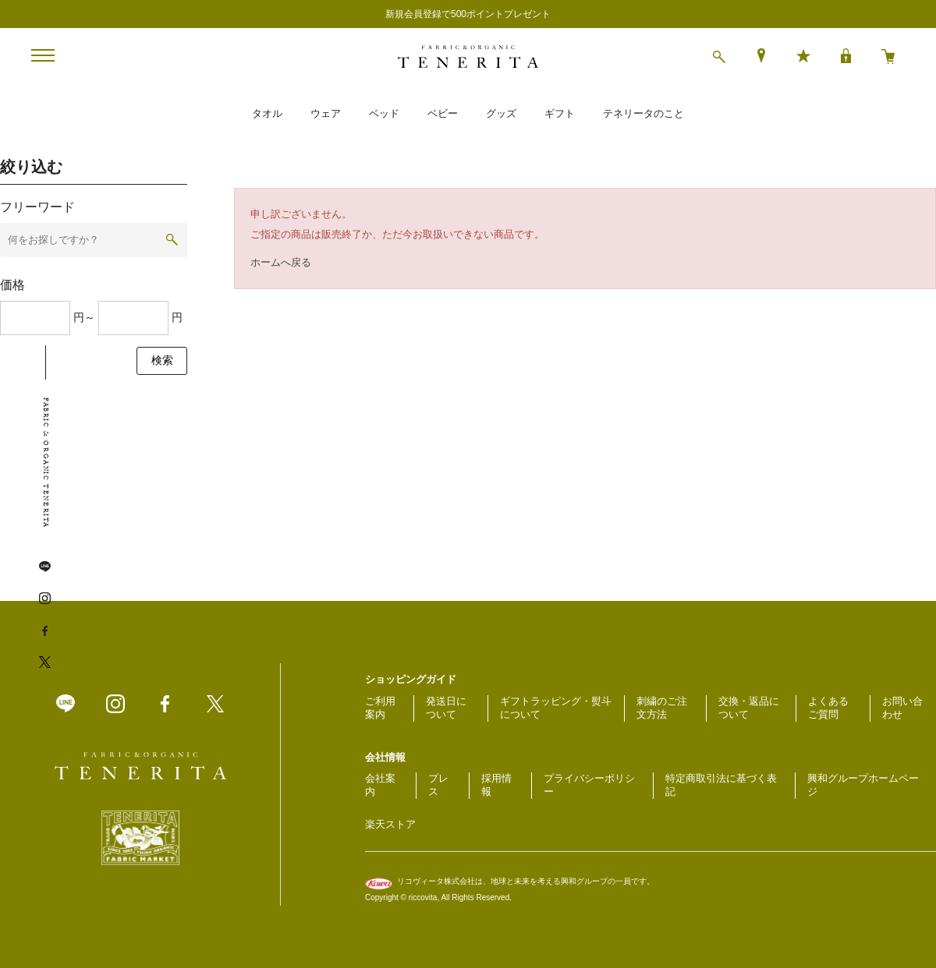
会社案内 (380, 784)
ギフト (559, 113)
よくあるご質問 (828, 707)
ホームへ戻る (280, 262)
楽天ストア (390, 824)
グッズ (501, 113)
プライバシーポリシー (589, 784)
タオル (267, 113)
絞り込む (31, 166)
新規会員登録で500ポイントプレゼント (468, 14)
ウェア (325, 113)
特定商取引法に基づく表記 (721, 784)
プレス (438, 784)
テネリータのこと (643, 113)
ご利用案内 (380, 707)
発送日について (446, 707)
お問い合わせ (902, 707)
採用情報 (496, 784)
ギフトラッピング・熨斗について (556, 707)
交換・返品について (748, 707)
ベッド (384, 113)
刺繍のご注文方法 (661, 707)
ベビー (442, 113)
